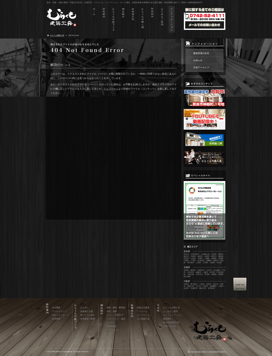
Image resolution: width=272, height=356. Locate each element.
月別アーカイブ (201, 67)
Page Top (240, 284)
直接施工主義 (86, 311)
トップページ (111, 88)
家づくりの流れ (87, 315)
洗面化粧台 (112, 326)
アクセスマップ (59, 311)
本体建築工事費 (87, 319)
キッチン (111, 322)
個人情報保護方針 (171, 322)
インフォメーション (172, 315)
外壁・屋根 (112, 311)
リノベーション (144, 315)
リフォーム (142, 311)
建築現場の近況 (201, 53)
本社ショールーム (60, 315)
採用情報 (56, 319)
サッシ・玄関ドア (115, 315)
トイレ (110, 334)
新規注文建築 (143, 307)
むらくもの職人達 (171, 307)
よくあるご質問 (170, 311)
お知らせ (197, 60)
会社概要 (56, 307)
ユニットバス (113, 330)
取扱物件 (167, 319)
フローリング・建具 (116, 319)
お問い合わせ (169, 326)
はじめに (84, 307)
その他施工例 (143, 319)
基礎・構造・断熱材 (116, 307)
